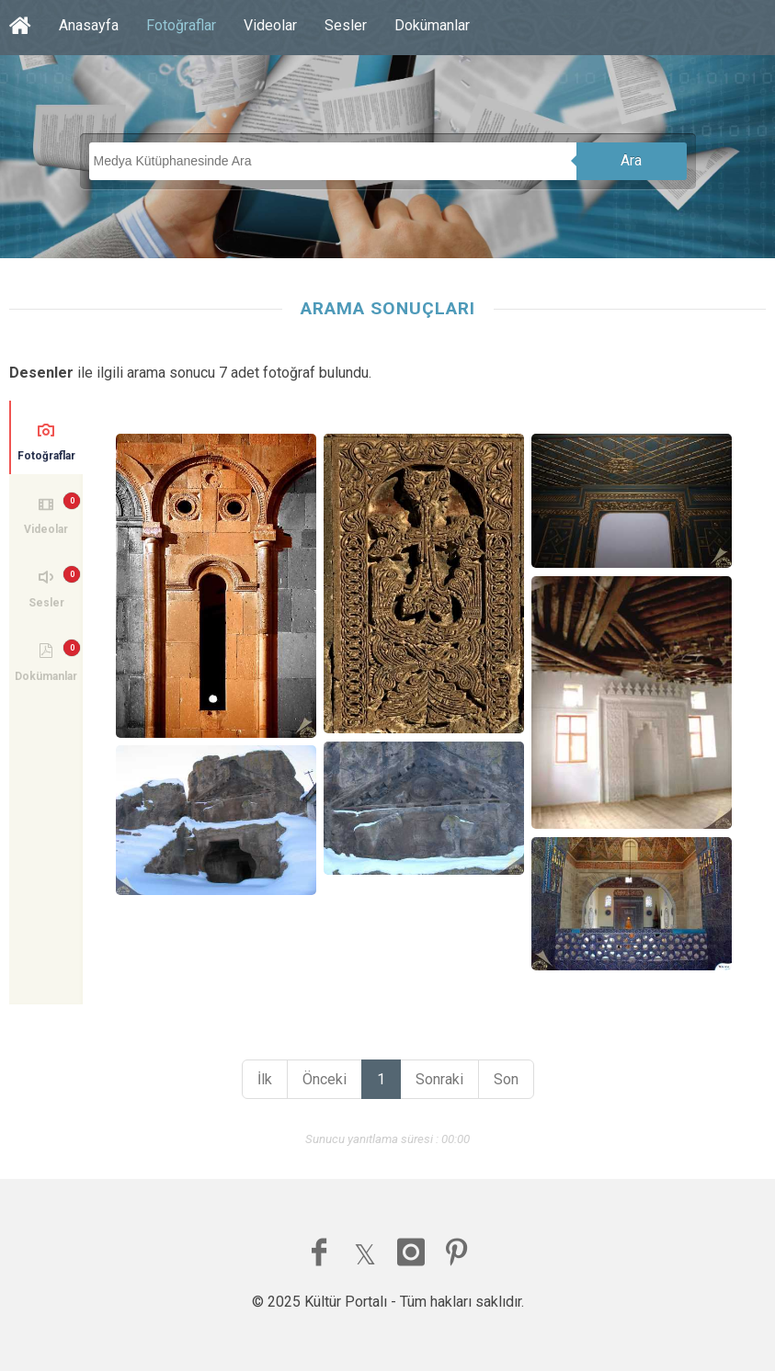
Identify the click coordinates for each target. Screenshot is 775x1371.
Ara (631, 160)
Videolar (270, 25)
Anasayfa (89, 25)
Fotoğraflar (181, 25)
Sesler (346, 25)
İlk (264, 1079)
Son (506, 1079)
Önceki (324, 1079)
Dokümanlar (432, 25)
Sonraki (439, 1079)
